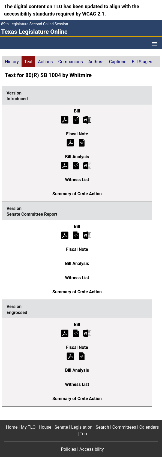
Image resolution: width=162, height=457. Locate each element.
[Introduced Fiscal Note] (82, 142)
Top (83, 433)
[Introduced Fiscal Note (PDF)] (70, 142)
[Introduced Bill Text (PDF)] (65, 119)
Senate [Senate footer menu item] (61, 427)
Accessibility (91, 449)
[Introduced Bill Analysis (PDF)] (65, 165)
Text (28, 61)
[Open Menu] (154, 43)
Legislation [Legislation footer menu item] (81, 427)
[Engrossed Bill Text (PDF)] (65, 333)
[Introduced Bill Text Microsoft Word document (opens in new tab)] (87, 119)
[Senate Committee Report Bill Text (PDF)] (65, 234)
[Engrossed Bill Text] (76, 333)
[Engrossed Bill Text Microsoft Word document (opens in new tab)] (87, 333)
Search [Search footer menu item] (102, 427)
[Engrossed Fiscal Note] (82, 356)
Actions (45, 61)
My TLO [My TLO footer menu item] (28, 427)
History (12, 61)
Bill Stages (142, 61)
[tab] (12, 61)
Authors (96, 61)
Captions (117, 61)
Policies (68, 449)
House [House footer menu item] (45, 427)
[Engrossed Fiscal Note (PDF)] (70, 356)
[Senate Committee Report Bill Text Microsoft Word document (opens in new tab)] (87, 234)
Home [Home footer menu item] (11, 427)
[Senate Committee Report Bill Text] (76, 234)
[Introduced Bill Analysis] (76, 165)
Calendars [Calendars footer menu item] (149, 427)
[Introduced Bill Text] (76, 119)
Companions (70, 61)
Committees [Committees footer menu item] (124, 427)
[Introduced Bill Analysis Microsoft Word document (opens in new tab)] (87, 165)
